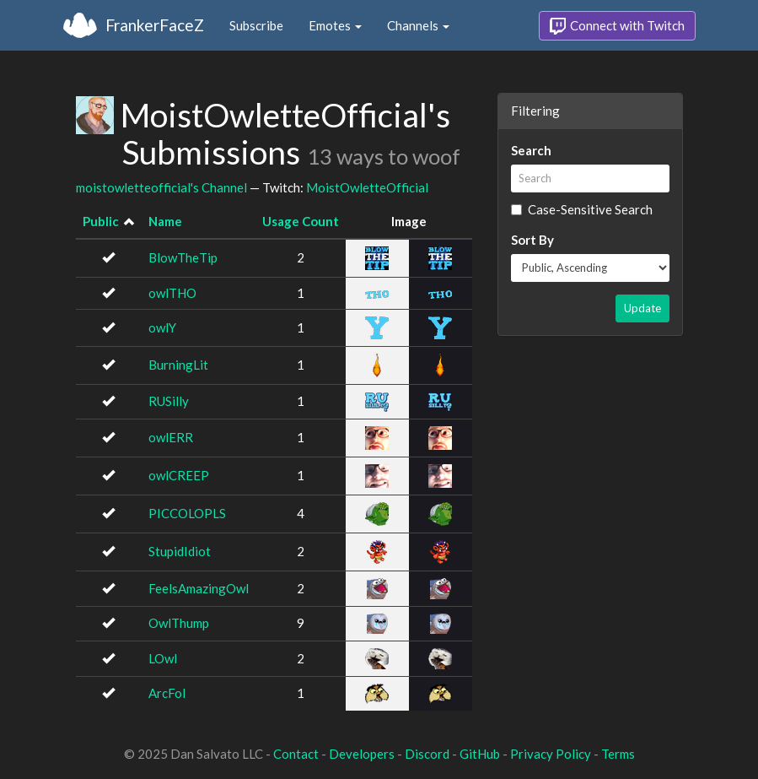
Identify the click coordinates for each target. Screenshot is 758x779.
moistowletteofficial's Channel (161, 187)
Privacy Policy (550, 753)
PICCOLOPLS (187, 513)
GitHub (480, 753)
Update (642, 308)
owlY (162, 327)
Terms (618, 753)
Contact (296, 753)
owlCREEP (178, 475)
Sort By (532, 239)
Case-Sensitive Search (582, 209)
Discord (427, 753)
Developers (362, 753)
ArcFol (166, 693)
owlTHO (172, 292)
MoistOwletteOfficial (367, 187)
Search (531, 150)
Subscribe (256, 25)
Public (101, 221)
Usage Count (300, 221)
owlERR (170, 437)
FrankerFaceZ (154, 25)
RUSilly (168, 400)
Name (165, 221)
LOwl (162, 658)
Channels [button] (418, 25)
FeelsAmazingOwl (198, 588)
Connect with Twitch (617, 26)
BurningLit (178, 364)
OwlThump (178, 622)
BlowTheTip (183, 257)
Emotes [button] (335, 25)
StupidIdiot (179, 551)
